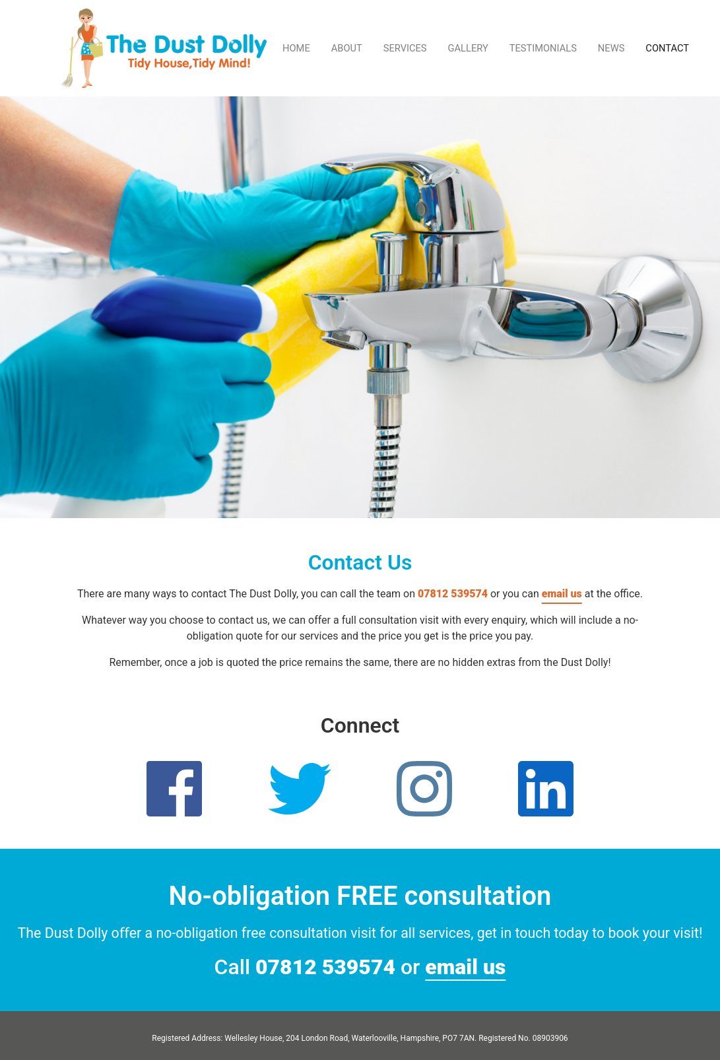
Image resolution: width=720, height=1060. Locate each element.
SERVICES (405, 48)
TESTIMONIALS (543, 48)
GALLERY (468, 48)
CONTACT (667, 48)
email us (562, 593)
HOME (296, 48)
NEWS (611, 48)
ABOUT (346, 48)
